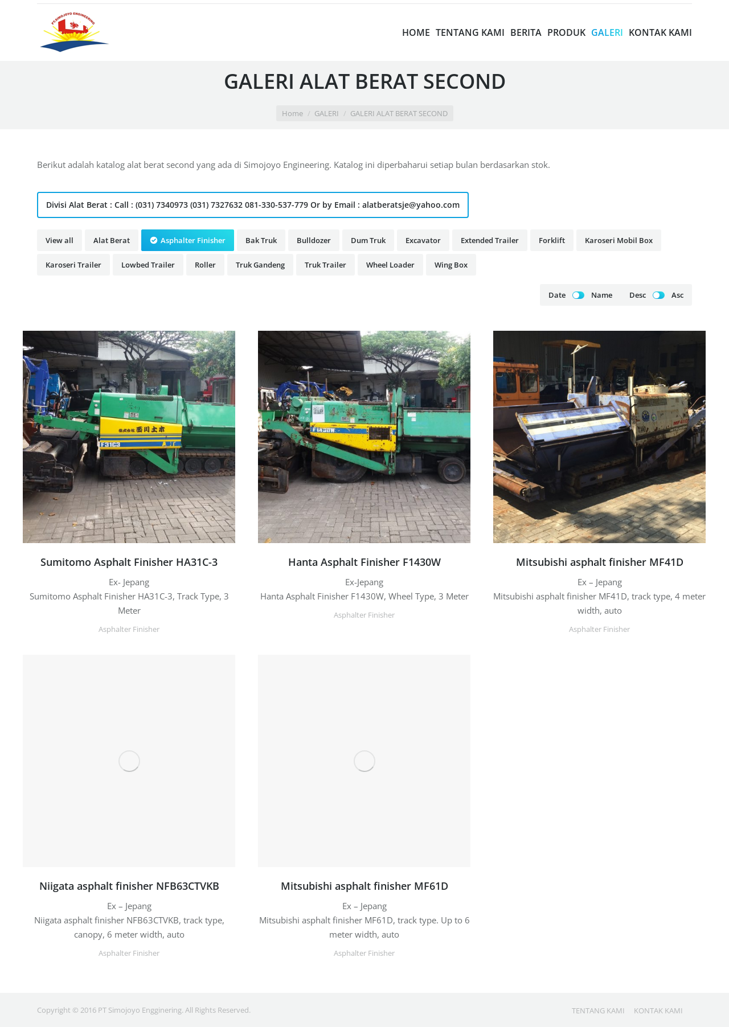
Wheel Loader (390, 265)
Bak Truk (261, 240)
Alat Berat (111, 240)
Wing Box (451, 265)
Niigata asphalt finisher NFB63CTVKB (129, 886)
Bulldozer (314, 240)
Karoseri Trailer (73, 265)
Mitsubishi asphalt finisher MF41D (599, 562)
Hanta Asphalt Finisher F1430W (364, 562)
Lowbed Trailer (148, 265)
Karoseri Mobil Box (619, 240)
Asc (677, 295)
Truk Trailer (325, 265)
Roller (205, 265)
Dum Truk (368, 240)
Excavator (423, 240)
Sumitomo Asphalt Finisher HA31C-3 (129, 562)
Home (292, 113)
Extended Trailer (490, 240)
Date (557, 295)
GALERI (326, 113)
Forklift (552, 240)
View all (59, 240)
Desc (637, 295)
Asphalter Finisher (193, 240)
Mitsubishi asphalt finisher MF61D (364, 886)
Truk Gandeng (260, 265)
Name (601, 295)
